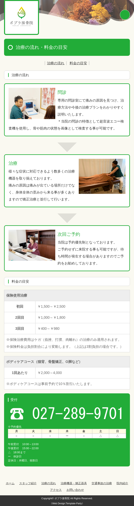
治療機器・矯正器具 (74, 483)
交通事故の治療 (102, 483)
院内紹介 (122, 483)
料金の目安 (78, 63)
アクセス (56, 489)
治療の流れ (55, 63)
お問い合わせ (75, 489)
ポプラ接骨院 (62, 498)
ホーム (10, 483)
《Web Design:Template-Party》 (67, 503)
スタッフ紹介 (28, 483)
